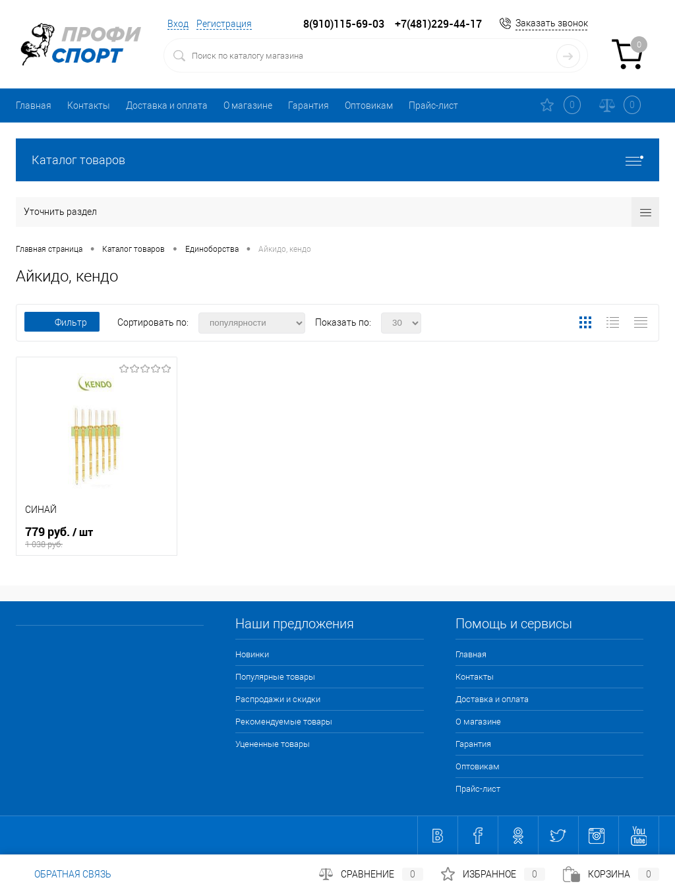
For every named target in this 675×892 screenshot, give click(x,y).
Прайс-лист (433, 105)
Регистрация (224, 23)
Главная (33, 105)
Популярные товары (275, 677)
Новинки (252, 654)
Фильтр (62, 322)
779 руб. (96, 537)
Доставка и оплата (167, 105)
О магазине (247, 105)
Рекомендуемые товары (283, 722)
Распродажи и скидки (277, 699)
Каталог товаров (337, 159)
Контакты (88, 105)
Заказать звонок (551, 23)
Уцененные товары (272, 744)
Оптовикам (369, 105)
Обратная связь (63, 874)
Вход (178, 23)
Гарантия (308, 105)
